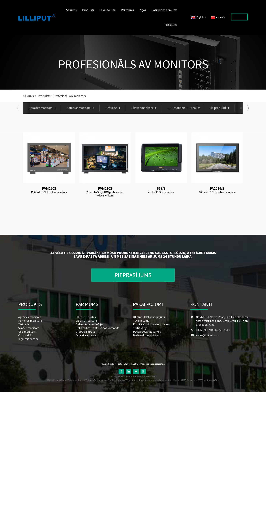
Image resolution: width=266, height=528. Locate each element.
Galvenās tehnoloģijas (90, 324)
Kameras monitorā (81, 108)
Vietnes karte (132, 376)
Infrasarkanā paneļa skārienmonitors (154, 380)
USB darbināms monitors (95, 380)
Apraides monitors (43, 108)
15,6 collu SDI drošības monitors (49, 192)
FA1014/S (217, 188)
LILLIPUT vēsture (86, 320)
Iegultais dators (28, 339)
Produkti (88, 10)
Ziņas (142, 10)
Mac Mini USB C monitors (184, 380)
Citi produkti (220, 108)
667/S (161, 188)
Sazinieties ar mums (164, 10)
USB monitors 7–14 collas (183, 108)
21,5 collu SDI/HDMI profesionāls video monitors (104, 194)
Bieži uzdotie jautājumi (147, 335)
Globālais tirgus (85, 331)
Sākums (71, 10)
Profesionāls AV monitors (133, 64)
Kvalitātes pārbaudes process (151, 324)
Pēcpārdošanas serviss (147, 331)
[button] (17, 107)
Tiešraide (113, 108)
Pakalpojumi (107, 10)
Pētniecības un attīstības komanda (97, 328)
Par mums (127, 10)
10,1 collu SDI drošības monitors (217, 192)
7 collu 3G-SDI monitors (161, 192)
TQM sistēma (141, 320)
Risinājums (170, 25)
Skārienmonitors (144, 108)
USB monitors (27, 331)
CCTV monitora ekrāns (208, 380)
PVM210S (105, 188)
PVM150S (49, 188)
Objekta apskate (86, 335)
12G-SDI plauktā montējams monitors (64, 380)
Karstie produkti (116, 376)
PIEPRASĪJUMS (133, 275)
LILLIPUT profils (86, 317)
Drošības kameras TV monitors (122, 380)
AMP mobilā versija (148, 376)
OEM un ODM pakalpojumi (149, 317)
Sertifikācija (140, 328)
